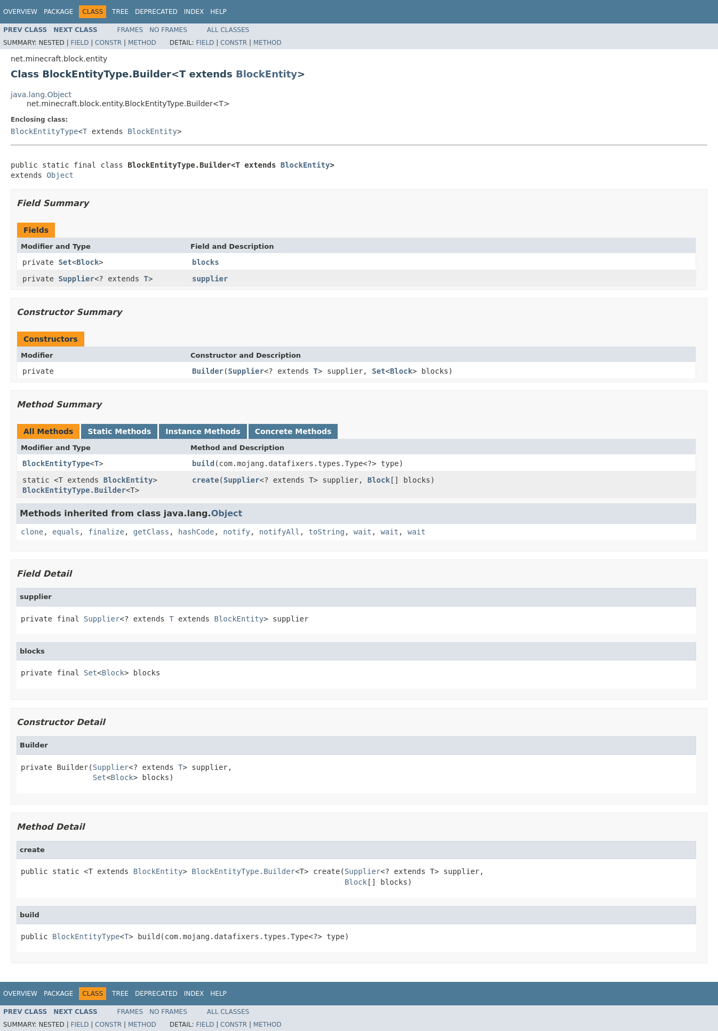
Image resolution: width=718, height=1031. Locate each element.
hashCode (196, 532)
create (205, 480)
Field (79, 42)
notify (236, 532)
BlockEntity (266, 74)
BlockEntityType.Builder (74, 490)
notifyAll (279, 532)
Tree (120, 11)
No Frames (168, 30)
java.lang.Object (41, 94)
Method (142, 42)
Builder (208, 371)
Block (87, 262)
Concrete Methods (293, 431)
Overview (20, 11)
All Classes (228, 30)
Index (194, 11)
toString (327, 532)
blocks (205, 262)
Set (64, 262)
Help (218, 11)
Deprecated (156, 11)
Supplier (76, 278)
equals (65, 532)
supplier (210, 278)
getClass (151, 532)
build (203, 463)
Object (60, 175)
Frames (130, 30)
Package (58, 11)
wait (363, 532)
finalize (106, 532)
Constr (108, 42)
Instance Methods (202, 431)
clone (32, 532)
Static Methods (119, 431)
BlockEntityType (44, 131)
